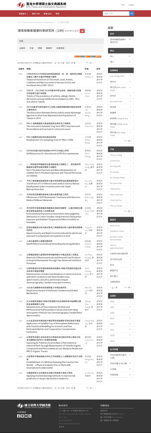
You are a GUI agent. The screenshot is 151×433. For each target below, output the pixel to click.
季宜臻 (88, 73)
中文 (123, 4)
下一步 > (90, 62)
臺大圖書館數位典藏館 (109, 420)
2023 (112, 318)
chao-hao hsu (116, 200)
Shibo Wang (87, 141)
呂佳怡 (88, 123)
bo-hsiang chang (117, 177)
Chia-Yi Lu (89, 126)
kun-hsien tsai (116, 101)
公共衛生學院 (63, 22)
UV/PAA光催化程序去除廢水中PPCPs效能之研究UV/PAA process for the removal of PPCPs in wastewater (52, 152)
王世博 (88, 137)
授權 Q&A (48, 13)
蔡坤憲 (113, 107)
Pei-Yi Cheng (87, 155)
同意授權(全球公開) (118, 363)
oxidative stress (117, 231)
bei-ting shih (115, 166)
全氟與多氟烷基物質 (119, 253)
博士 (112, 61)
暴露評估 (114, 270)
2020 (112, 335)
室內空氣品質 (116, 259)
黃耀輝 (113, 112)
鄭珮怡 (88, 150)
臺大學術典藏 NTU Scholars (111, 417)
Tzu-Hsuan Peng (87, 112)
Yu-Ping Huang (88, 256)
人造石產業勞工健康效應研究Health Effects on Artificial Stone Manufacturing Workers (53, 242)
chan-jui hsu (115, 188)
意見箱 (61, 426)
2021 (112, 329)
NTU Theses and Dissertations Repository (35, 22)
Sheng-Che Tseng (88, 304)
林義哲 (88, 375)
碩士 (112, 56)
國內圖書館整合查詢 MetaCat (112, 413)
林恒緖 (88, 356)
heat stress (115, 225)
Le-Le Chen (87, 94)
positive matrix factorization (116, 238)
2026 (112, 301)
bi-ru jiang (114, 171)
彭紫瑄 (88, 106)
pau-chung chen (117, 76)
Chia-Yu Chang (88, 245)
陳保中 (113, 81)
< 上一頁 (114, 287)
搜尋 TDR (36, 13)
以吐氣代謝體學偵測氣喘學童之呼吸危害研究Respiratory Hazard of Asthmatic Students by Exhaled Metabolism (52, 290)
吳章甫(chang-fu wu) (119, 118)
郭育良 (113, 95)
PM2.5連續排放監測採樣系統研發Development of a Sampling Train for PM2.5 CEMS (49, 138)
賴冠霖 (88, 337)
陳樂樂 (88, 90)
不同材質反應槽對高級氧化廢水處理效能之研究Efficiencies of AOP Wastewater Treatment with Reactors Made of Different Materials (53, 197)
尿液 (112, 264)
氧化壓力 (114, 276)
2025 (112, 307)
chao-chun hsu (116, 194)
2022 (112, 323)
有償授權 (114, 374)
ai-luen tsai (115, 160)
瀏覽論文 (23, 13)
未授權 (113, 369)
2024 (112, 312)
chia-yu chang (116, 155)
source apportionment (117, 246)
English (131, 4)
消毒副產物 (115, 281)
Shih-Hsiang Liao (88, 271)
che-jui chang (116, 205)
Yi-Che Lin (89, 372)
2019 (112, 340)
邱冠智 (88, 208)
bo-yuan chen (116, 183)
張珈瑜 (88, 241)
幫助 (57, 13)
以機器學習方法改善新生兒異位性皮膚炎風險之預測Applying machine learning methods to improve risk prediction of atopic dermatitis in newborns (50, 375)
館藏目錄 (104, 410)
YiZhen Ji (89, 76)
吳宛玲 (88, 194)
